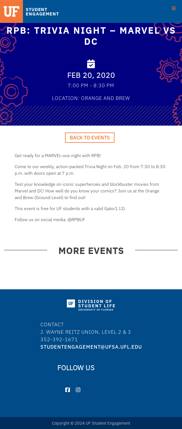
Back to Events (90, 137)
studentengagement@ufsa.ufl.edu (91, 347)
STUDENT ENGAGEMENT (42, 11)
